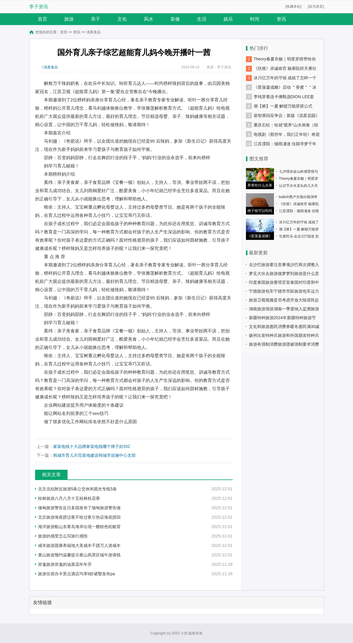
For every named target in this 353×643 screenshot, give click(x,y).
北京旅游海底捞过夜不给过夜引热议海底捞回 (79, 517)
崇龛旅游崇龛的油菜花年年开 (65, 564)
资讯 (281, 19)
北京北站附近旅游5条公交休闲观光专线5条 (77, 489)
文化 (122, 19)
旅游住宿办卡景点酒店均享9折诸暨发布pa (76, 573)
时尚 (255, 19)
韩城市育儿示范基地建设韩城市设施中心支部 (94, 455)
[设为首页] (316, 6)
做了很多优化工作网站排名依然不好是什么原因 (90, 421)
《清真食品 (49, 67)
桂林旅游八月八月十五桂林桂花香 (69, 498)
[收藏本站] (293, 6)
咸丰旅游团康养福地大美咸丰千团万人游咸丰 (79, 545)
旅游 (69, 19)
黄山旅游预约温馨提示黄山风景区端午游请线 (79, 555)
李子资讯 (38, 6)
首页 (42, 19)
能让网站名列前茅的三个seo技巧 (76, 413)
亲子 (95, 19)
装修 (175, 19)
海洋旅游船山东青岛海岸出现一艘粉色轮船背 (79, 526)
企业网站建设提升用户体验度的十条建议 (84, 405)
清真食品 (93, 32)
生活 (201, 19)
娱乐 (228, 19)
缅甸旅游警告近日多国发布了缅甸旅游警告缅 (79, 507)
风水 (148, 19)
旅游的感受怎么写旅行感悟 (63, 536)
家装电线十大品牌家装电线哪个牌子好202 (91, 446)
